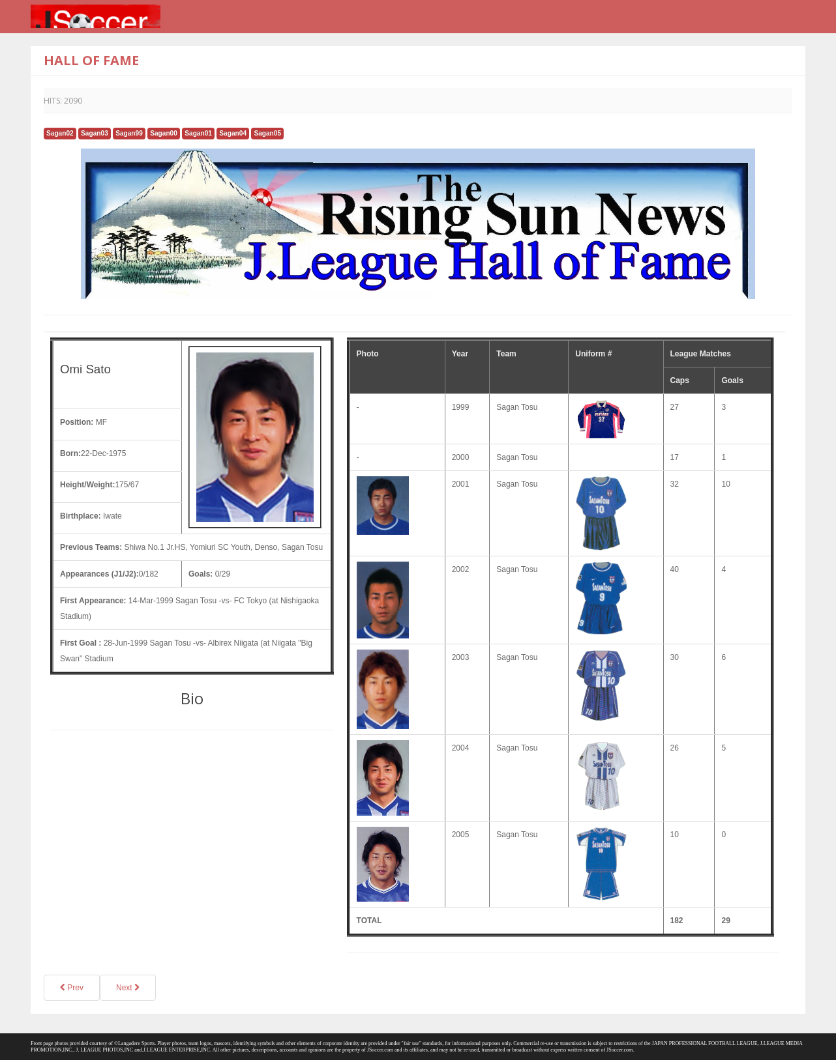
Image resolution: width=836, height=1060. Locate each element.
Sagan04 (232, 133)
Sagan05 (267, 133)
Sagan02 (60, 133)
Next (128, 987)
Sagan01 (198, 133)
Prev (71, 987)
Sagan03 (94, 133)
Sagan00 (163, 133)
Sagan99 (129, 133)
